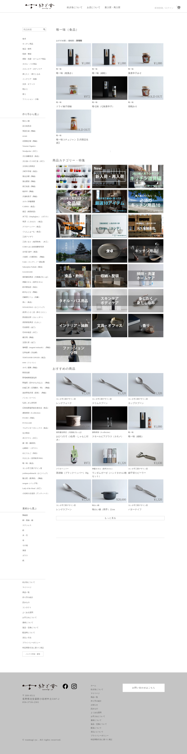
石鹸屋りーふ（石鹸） (31, 297)
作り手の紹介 (27, 597)
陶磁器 (25, 515)
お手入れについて (29, 617)
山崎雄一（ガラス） (30, 448)
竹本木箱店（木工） (30, 332)
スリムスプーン (100, 403)
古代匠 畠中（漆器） (30, 252)
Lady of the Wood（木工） (32, 488)
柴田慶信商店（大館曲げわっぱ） (35, 277)
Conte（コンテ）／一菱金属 (33, 262)
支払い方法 (26, 638)
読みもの (26, 602)
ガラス (25, 555)
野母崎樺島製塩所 (29, 378)
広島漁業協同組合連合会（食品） (35, 408)
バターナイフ (135, 509)
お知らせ (94, 705)
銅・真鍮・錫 (27, 520)
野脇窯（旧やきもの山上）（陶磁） (36, 383)
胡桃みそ (132, 106)
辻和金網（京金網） (30, 352)
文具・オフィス (28, 84)
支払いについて (97, 732)
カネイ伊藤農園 (28, 201)
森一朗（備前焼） (29, 443)
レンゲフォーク (64, 403)
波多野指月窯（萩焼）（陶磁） (34, 393)
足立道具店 (26, 126)
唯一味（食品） (28, 463)
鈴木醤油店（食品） (30, 287)
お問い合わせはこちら (143, 688)
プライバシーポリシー (31, 643)
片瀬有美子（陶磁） (30, 196)
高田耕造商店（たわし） (32, 322)
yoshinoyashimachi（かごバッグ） (35, 473)
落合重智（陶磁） (29, 181)
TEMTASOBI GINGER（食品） (34, 357)
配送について (96, 728)
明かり (25, 89)
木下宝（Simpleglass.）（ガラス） (35, 217)
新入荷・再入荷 (112, 7)
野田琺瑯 (26, 373)
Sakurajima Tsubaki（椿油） (33, 267)
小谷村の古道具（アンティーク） (35, 493)
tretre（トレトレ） (29, 363)
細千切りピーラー (137, 473)
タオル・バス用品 (29, 64)
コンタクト (26, 607)
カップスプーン (136, 403)
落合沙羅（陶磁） (29, 176)
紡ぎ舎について (74, 7)
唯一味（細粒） (100, 73)
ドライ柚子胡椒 (64, 106)
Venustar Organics (28, 146)
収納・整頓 (26, 54)
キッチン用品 (27, 44)
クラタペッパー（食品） (32, 227)
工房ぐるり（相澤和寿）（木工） (35, 242)
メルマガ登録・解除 (33, 654)
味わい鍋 (26, 121)
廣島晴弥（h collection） (31, 413)
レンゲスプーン (64, 509)
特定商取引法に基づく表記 (33, 648)
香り (24, 94)
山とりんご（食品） (30, 453)
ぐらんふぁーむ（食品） (32, 232)
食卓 (24, 39)
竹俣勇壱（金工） (29, 327)
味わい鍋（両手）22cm (103, 509)
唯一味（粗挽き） (65, 73)
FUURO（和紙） (29, 418)
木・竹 (25, 535)
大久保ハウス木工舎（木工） (34, 161)
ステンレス (26, 525)
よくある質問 (27, 612)
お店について (93, 7)
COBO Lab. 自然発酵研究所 (33, 247)
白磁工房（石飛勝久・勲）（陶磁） (36, 388)
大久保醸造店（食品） (31, 156)
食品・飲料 (26, 49)
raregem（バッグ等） (30, 483)
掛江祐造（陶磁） (29, 186)
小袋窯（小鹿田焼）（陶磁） (34, 257)
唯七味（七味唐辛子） (103, 106)
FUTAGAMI (27, 423)
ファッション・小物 (30, 99)
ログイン (169, 7)
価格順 (71, 41)
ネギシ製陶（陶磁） (30, 368)
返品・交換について (30, 628)
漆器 (24, 550)
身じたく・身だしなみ (31, 74)
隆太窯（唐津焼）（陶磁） (33, 478)
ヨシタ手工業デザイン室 (32, 468)
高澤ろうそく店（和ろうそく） (34, 312)
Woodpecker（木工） (30, 151)
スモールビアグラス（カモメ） (107, 436)
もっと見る (110, 518)
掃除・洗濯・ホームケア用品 (34, 59)
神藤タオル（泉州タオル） (33, 282)
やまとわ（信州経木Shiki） (33, 458)
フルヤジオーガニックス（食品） (35, 428)
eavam (24, 136)
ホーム (93, 686)
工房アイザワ (27, 237)
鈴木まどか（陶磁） (30, 292)
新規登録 (159, 7)
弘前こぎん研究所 (29, 403)
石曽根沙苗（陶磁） (30, 141)
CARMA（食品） (29, 206)
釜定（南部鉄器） (29, 212)
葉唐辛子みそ (135, 73)
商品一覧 (26, 592)
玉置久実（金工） (29, 342)
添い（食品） (27, 302)
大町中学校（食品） (30, 171)
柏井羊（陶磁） (28, 191)
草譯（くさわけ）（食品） (33, 222)
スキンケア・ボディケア (32, 69)
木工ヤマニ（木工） (30, 438)
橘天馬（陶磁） (28, 337)
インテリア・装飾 (29, 79)
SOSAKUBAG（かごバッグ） (34, 307)
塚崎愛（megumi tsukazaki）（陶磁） (37, 347)
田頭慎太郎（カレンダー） (33, 317)
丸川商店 (26, 433)
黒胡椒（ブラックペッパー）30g (72, 473)
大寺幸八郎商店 (28, 166)
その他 (25, 545)
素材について (27, 622)
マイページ (26, 587)
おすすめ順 (61, 41)
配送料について (28, 633)
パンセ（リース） (29, 398)
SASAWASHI (27, 272)
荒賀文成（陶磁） (29, 131)
